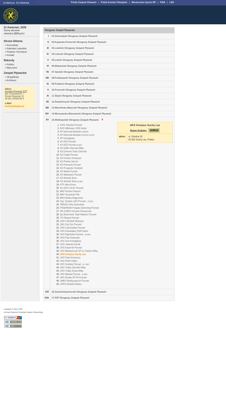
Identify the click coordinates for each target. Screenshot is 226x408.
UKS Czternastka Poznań (72, 228)
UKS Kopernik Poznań (71, 247)
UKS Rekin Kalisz (68, 261)
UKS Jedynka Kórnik (70, 244)
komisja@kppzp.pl (14, 106)
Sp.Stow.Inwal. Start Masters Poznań (78, 214)
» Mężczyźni (11, 68)
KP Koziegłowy (67, 138)
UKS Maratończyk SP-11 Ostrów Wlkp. (79, 251)
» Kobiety (9, 64)
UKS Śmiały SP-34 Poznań (73, 277)
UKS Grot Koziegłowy (70, 241)
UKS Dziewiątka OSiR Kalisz (74, 231)
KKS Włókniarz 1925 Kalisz (73, 128)
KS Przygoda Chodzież (71, 168)
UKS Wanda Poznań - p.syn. (74, 274)
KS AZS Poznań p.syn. (71, 145)
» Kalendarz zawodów (15, 48)
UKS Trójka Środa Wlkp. (72, 271)
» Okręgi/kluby (12, 77)
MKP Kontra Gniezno (70, 191)
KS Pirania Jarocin (69, 161)
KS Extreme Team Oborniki (73, 151)
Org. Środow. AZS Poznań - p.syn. (77, 201)
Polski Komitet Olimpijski (114, 2)
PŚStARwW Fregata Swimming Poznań (79, 208)
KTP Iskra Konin (68, 184)
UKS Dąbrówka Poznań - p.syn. (75, 234)
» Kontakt (9, 55)
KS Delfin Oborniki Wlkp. (72, 148)
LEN (172, 2)
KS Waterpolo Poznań (71, 174)
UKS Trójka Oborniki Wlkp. (73, 267)
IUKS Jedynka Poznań (71, 125)
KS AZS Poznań (68, 141)
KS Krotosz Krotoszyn (70, 158)
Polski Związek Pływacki (83, 2)
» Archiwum (10, 80)
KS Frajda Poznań (69, 155)
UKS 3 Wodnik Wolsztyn (72, 221)
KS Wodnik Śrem (68, 178)
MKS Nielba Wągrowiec (71, 198)
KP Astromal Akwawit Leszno (74, 131)
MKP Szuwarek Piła (69, 194)
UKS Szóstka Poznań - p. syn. (75, 264)
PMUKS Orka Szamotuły (72, 204)
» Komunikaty (11, 45)
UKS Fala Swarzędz (70, 237)
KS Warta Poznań (68, 171)
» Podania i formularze (16, 52)
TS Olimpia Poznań (69, 218)
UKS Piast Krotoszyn (70, 257)
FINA (162, 2)
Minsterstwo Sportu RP (144, 2)
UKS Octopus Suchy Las (73, 254)
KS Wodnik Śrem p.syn (71, 181)
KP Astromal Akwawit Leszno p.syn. (77, 135)
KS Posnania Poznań (70, 165)
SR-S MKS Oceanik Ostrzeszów (76, 211)
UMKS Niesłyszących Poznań (74, 281)
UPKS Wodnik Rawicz (71, 284)
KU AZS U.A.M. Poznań (71, 188)
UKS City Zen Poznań (70, 224)
